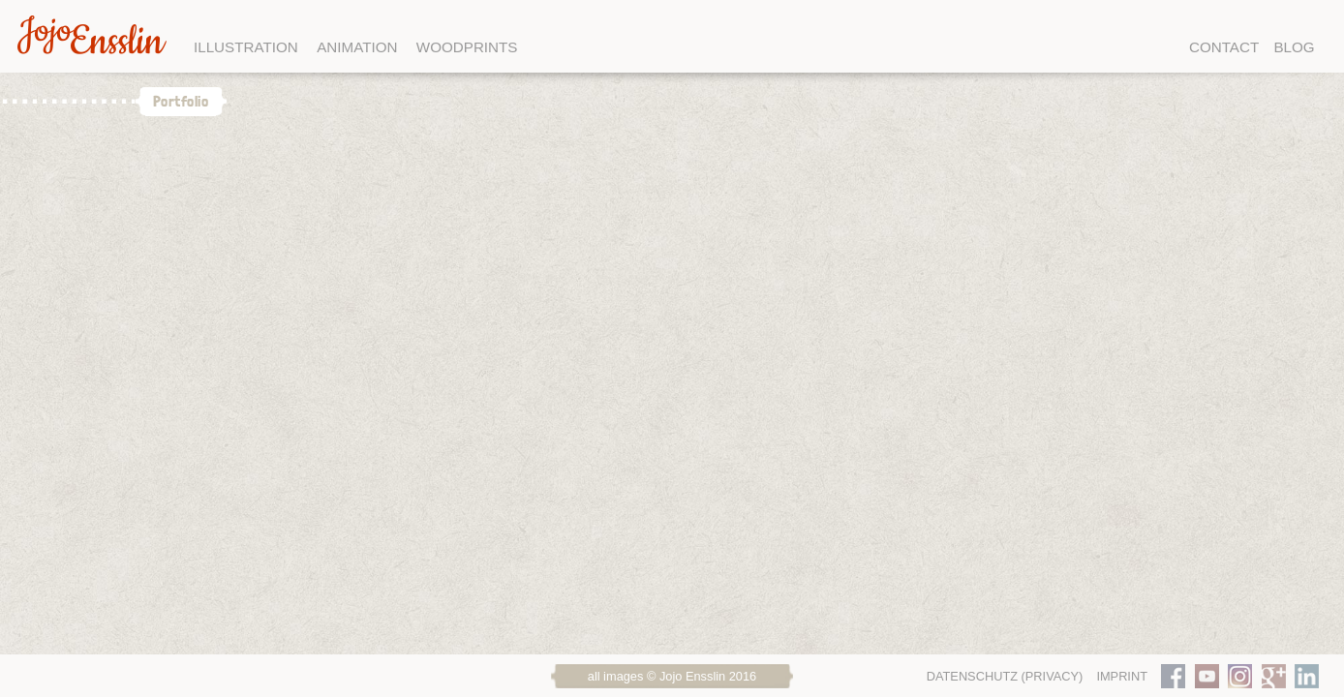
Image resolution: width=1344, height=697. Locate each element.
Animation (357, 47)
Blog (1293, 47)
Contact (1224, 47)
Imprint (1121, 676)
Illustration (246, 47)
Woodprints (467, 47)
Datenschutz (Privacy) (1005, 676)
